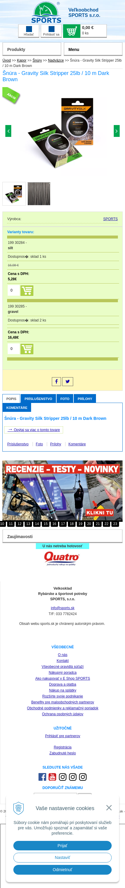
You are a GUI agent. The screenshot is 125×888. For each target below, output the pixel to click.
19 (80, 524)
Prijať (62, 845)
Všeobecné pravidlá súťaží (63, 667)
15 (45, 524)
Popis (11, 399)
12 (19, 524)
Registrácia (62, 747)
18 (71, 524)
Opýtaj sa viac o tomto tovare (33, 429)
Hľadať (29, 31)
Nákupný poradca (62, 673)
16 (54, 524)
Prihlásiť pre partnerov (62, 736)
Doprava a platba (62, 684)
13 (28, 524)
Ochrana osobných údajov (62, 714)
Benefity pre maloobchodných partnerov (62, 702)
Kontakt (63, 661)
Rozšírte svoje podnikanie (62, 696)
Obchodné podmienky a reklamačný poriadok (62, 708)
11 (11, 524)
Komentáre (16, 407)
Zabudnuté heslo (62, 753)
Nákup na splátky (62, 690)
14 (37, 524)
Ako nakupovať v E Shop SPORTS (62, 678)
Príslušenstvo (38, 399)
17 (63, 524)
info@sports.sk (63, 608)
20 (89, 524)
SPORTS (110, 219)
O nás (62, 655)
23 (115, 524)
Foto (64, 399)
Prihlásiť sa (51, 31)
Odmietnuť (62, 869)
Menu (73, 49)
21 (98, 524)
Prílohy (85, 399)
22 (106, 524)
